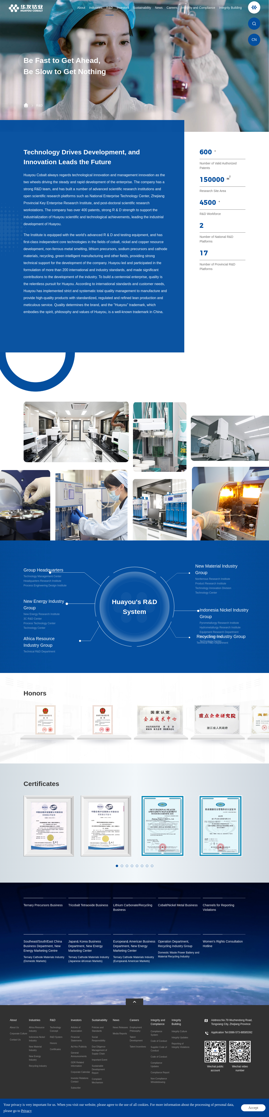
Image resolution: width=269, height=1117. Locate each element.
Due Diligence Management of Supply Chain (99, 1050)
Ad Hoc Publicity (79, 1047)
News (159, 7)
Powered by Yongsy (139, 1110)
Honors (53, 1043)
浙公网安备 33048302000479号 (85, 1110)
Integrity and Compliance (198, 7)
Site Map (254, 1110)
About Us (14, 1027)
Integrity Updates (180, 1037)
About (81, 7)
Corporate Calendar (80, 1072)
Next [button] (246, 836)
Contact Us (15, 1040)
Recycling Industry (38, 1066)
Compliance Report (160, 1072)
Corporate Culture (18, 1033)
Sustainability (142, 7)
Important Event (99, 1060)
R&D (109, 7)
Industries (95, 7)
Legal (233, 1110)
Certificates (55, 1049)
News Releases (120, 1027)
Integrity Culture (179, 1031)
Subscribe (75, 1088)
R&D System (56, 1037)
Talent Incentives (138, 1047)
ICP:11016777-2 (115, 1110)
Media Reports (120, 1033)
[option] (134, 66)
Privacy (242, 1110)
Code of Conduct (159, 1041)
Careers (172, 7)
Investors (123, 7)
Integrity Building (230, 7)
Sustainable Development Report (98, 1069)
